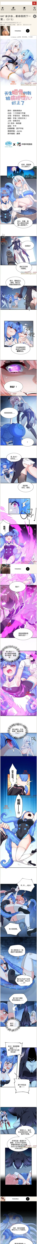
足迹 (34, 8)
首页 (2, 8)
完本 (24, 8)
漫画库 (13, 8)
